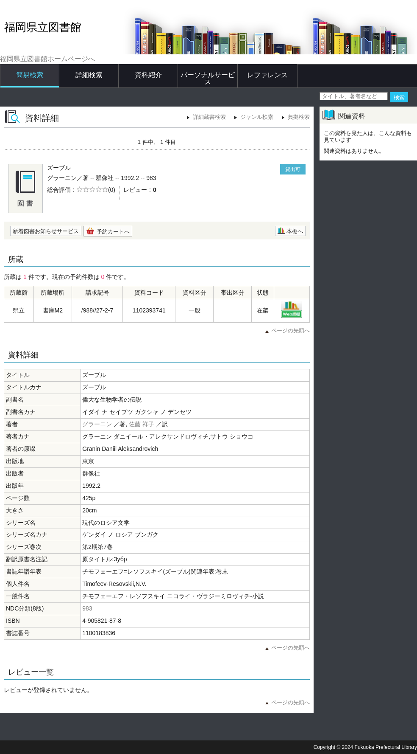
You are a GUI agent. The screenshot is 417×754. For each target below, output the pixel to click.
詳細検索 (89, 75)
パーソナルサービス (208, 78)
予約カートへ (113, 231)
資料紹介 (148, 75)
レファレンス (267, 75)
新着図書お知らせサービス (46, 231)
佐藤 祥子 (141, 424)
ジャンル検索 (256, 117)
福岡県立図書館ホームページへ (47, 58)
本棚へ (294, 231)
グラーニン (97, 424)
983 (87, 608)
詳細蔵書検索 (209, 117)
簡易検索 (29, 75)
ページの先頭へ (290, 330)
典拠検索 (299, 117)
